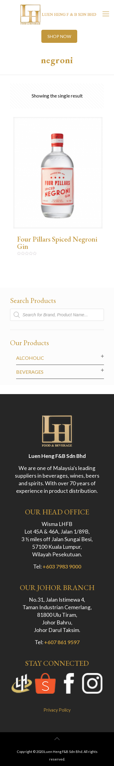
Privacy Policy (57, 710)
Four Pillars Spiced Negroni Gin (57, 242)
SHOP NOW (59, 36)
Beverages (29, 372)
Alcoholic (30, 358)
